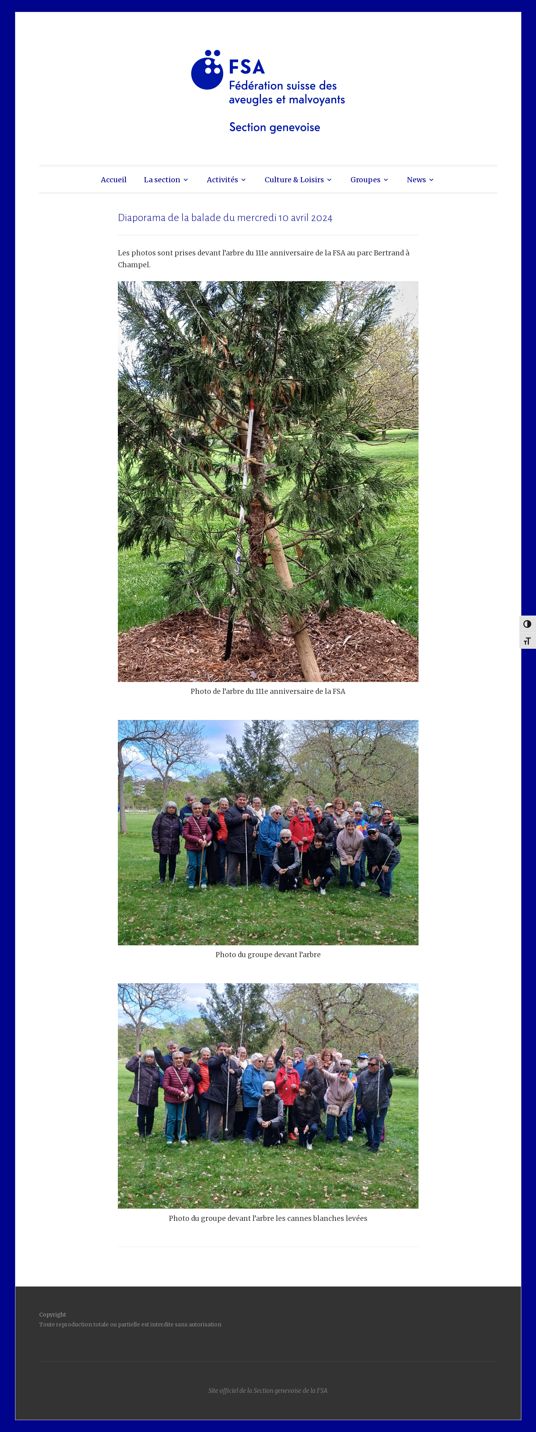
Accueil (114, 179)
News (416, 179)
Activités (222, 179)
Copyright (52, 1314)
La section (162, 179)
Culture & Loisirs (294, 179)
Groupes (365, 179)
